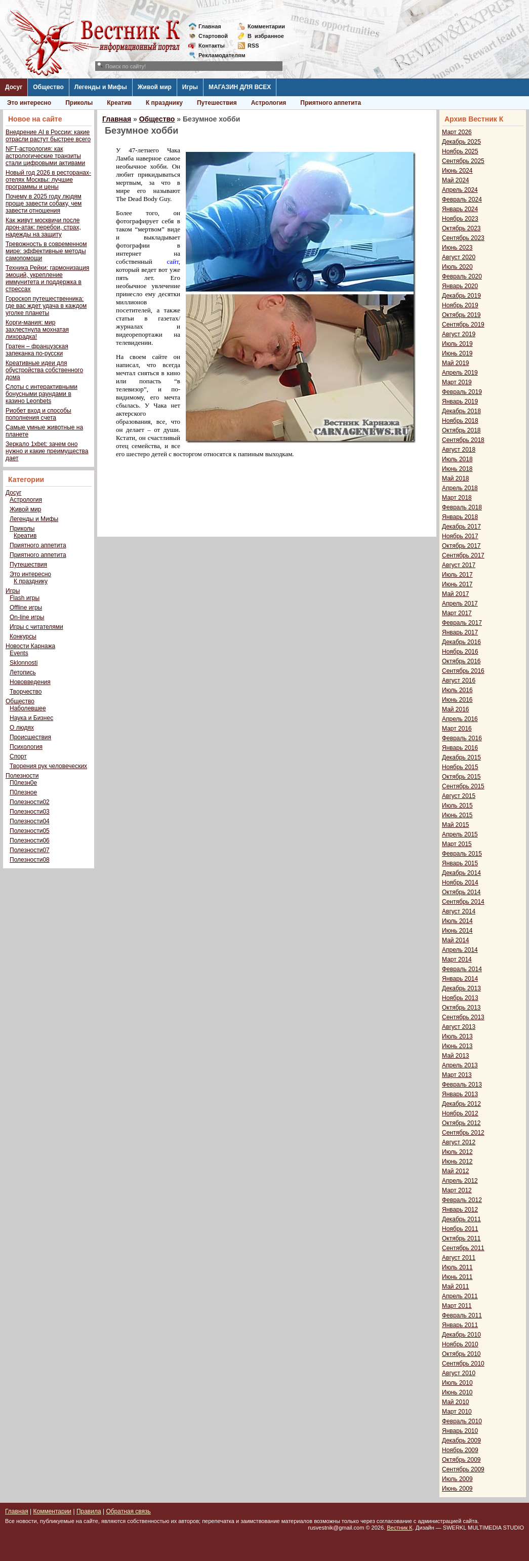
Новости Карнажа (30, 646)
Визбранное (266, 36)
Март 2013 (457, 1074)
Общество (48, 87)
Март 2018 (457, 497)
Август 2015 (458, 795)
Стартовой (213, 36)
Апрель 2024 (460, 189)
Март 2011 (457, 1305)
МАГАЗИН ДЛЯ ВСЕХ (240, 87)
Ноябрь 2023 (460, 218)
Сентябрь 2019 (463, 324)
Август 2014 (458, 911)
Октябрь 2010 (461, 1353)
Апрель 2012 (460, 1180)
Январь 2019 (460, 401)
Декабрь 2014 (461, 872)
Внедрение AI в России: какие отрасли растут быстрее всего (48, 136)
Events (19, 653)
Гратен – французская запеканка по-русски (37, 350)
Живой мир (155, 87)
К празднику (164, 102)
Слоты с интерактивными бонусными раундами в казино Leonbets (41, 394)
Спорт (18, 756)
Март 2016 (457, 728)
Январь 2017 (460, 632)
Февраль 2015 (462, 853)
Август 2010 (458, 1373)
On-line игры (27, 617)
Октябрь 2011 (461, 1238)
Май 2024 (455, 180)
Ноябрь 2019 (460, 305)
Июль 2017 (457, 574)
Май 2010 (455, 1402)
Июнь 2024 (457, 170)
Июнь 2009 (457, 1488)
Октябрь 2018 (461, 430)
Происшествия (30, 737)
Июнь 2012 (457, 1161)
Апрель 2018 (460, 488)
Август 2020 (458, 257)
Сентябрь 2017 (463, 555)
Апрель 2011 (460, 1296)
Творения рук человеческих (48, 766)
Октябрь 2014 (461, 892)
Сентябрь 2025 (463, 161)
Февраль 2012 (462, 1200)
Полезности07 (30, 850)
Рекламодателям (217, 55)
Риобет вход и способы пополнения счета (38, 414)
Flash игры (24, 598)
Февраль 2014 (462, 969)
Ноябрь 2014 (460, 882)
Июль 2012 (457, 1151)
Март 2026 (457, 132)
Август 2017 (458, 565)
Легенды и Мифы (100, 87)
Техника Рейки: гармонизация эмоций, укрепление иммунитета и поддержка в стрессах (47, 278)
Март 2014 (457, 959)
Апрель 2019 (460, 372)
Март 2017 (457, 613)
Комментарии (266, 26)
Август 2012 (458, 1142)
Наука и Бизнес (31, 718)
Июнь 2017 (457, 584)
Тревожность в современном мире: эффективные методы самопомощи (46, 251)
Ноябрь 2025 (460, 151)
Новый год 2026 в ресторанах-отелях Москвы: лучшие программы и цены (48, 179)
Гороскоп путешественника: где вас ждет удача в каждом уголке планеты (46, 305)
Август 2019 (458, 334)
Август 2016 (458, 680)
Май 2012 (455, 1171)
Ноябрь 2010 (460, 1344)
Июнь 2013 (457, 1046)
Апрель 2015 (460, 834)
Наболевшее (28, 708)
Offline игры (26, 607)
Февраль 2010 (462, 1421)
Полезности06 (30, 840)
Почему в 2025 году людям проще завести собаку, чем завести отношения (44, 203)
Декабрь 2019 (461, 295)
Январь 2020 (460, 286)
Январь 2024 (460, 209)
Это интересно (29, 102)
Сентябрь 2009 (463, 1469)
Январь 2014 (460, 978)
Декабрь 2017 (461, 526)
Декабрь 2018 (461, 411)
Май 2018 (455, 478)
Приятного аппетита (330, 102)
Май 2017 (455, 593)
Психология (26, 746)
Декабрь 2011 (461, 1219)
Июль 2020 (457, 266)
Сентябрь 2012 (463, 1132)
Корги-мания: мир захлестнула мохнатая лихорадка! (37, 329)
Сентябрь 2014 (463, 901)
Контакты (211, 46)
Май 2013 (455, 1055)
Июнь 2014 (457, 930)
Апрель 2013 (460, 1065)
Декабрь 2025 (461, 141)
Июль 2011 (457, 1267)
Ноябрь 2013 (460, 998)
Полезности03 (30, 811)
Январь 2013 (460, 1094)
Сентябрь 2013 (463, 1017)
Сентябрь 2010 (463, 1363)
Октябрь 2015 (461, 776)
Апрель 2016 (460, 719)
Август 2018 (458, 449)
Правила (88, 1511)
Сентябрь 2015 (463, 786)
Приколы (79, 102)
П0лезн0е (23, 782)
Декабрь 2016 (461, 642)
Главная (209, 26)
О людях (22, 727)
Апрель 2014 (460, 949)
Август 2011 (458, 1257)
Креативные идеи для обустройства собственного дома (44, 370)
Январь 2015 (460, 863)
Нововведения (30, 682)
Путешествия (217, 102)
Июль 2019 (457, 343)
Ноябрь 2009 (460, 1450)
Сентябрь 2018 (463, 440)
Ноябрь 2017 (460, 536)
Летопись (23, 672)
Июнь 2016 (457, 699)
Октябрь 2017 (461, 545)
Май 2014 (455, 940)
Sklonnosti (23, 662)
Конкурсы (23, 636)
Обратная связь (128, 1511)
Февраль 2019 (462, 391)
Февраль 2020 (462, 276)
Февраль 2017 (462, 622)
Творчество (26, 691)
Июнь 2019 (457, 353)
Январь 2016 (460, 747)
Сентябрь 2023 (463, 238)
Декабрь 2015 (461, 757)
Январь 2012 (460, 1209)
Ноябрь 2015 (460, 767)
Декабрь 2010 (461, 1334)
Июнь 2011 (457, 1276)
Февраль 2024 (462, 199)
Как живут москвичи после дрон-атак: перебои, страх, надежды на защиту (43, 227)
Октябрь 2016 (461, 661)
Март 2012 (457, 1190)
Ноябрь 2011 (460, 1228)
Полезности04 (30, 821)
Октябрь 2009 (461, 1459)
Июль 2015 (457, 805)
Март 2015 (457, 844)
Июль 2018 (457, 459)
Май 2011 (455, 1286)
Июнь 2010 (457, 1392)
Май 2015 (455, 824)
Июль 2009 (457, 1479)
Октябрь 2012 (461, 1123)
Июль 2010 (457, 1382)
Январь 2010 (460, 1430)
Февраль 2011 (462, 1315)
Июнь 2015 (457, 815)
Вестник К (400, 1528)
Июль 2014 (457, 921)
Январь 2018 (460, 517)
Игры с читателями (36, 626)
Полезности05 (30, 830)
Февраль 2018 (462, 507)
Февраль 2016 (462, 738)
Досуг (13, 87)
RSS (253, 46)
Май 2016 (455, 709)
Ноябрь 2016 (460, 651)
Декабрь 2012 (461, 1103)
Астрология (269, 102)
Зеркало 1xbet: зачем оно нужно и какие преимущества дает (47, 451)
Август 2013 (458, 1026)
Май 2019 (455, 363)
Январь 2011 (460, 1325)
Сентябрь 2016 (463, 670)
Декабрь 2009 (461, 1440)
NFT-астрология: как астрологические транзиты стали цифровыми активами (45, 156)
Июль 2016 (457, 690)
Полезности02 (30, 802)
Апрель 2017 (460, 603)
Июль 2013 (457, 1036)
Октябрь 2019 (461, 314)
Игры (190, 87)
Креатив (119, 102)
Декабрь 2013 (461, 988)
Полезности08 (30, 859)
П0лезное (23, 792)
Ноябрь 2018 (460, 420)
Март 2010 (457, 1411)
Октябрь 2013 (461, 1007)
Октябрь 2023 (461, 228)
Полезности (22, 775)
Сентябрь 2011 (463, 1248)
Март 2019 (457, 382)
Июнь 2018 (457, 468)
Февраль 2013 (462, 1084)
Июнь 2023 (457, 247)
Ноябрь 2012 (460, 1113)
